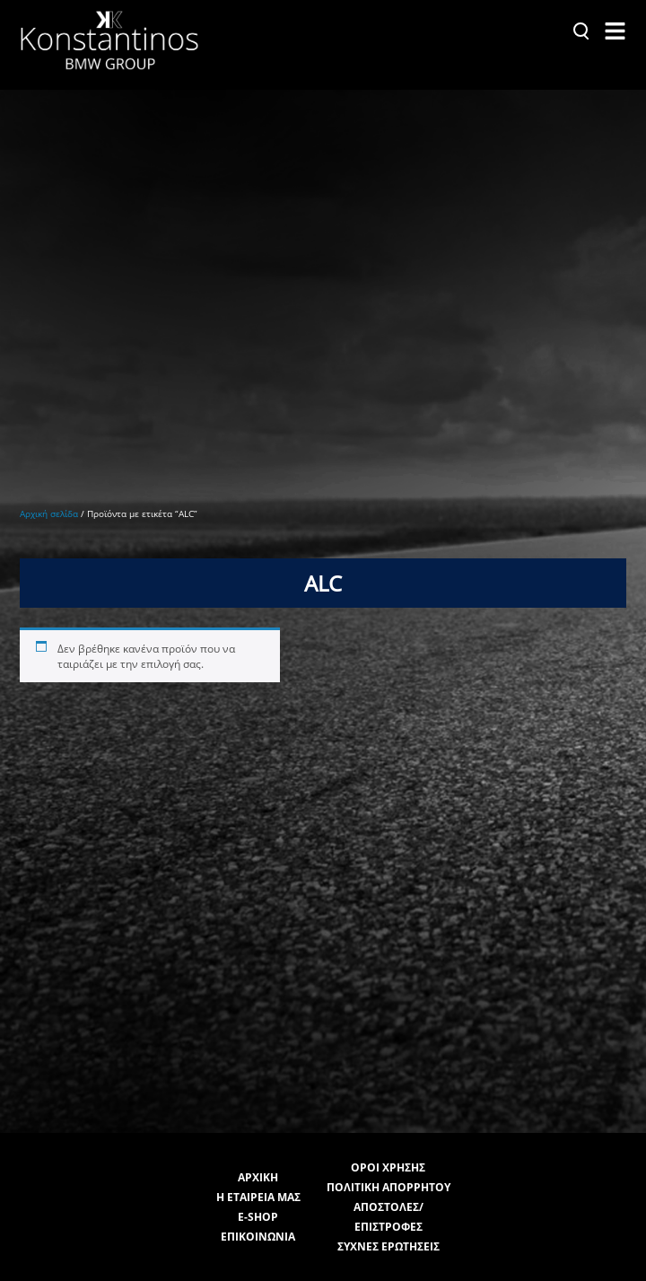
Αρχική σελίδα (49, 499)
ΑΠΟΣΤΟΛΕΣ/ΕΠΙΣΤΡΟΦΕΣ (388, 1188)
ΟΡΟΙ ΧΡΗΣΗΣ (388, 1139)
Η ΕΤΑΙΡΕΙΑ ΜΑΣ (258, 1169)
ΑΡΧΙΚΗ (258, 1149)
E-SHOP (258, 1189)
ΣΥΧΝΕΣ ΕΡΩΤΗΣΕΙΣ (388, 1218)
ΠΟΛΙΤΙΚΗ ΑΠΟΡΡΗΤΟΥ (388, 1159)
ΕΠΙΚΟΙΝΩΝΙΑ (258, 1208)
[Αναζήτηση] (581, 30)
